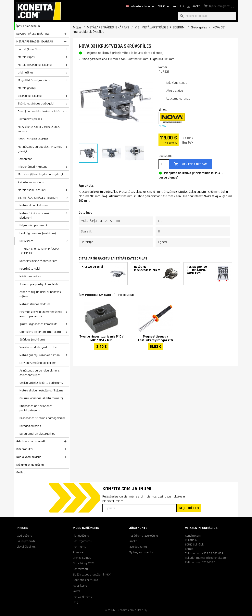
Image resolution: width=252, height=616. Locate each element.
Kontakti (178, 6)
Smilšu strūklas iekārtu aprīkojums (41, 383)
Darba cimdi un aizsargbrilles (37, 434)
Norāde (163, 67)
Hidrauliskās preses (30, 119)
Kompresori (25, 159)
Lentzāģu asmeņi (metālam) (37, 233)
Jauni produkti (26, 541)
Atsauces (78, 552)
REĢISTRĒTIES (189, 508)
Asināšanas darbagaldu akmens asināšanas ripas (39, 373)
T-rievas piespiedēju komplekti (38, 284)
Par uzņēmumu (82, 541)
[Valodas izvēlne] (140, 6)
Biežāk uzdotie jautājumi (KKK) (92, 575)
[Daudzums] (163, 164)
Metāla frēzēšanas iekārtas (35, 65)
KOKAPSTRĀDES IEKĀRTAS (33, 34)
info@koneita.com (217, 558)
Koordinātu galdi (29, 269)
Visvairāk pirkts (26, 547)
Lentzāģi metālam (29, 49)
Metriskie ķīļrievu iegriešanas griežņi (40, 174)
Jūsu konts (138, 528)
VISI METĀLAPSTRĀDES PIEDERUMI (38, 198)
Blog (75, 602)
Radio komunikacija (28, 457)
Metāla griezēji (27, 88)
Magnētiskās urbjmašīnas (34, 80)
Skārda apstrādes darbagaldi (36, 103)
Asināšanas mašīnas (31, 182)
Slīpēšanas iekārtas (30, 96)
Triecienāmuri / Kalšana (32, 167)
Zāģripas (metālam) (32, 339)
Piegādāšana (81, 536)
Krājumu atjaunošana (30, 465)
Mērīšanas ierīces (30, 276)
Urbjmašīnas (25, 72)
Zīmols (162, 110)
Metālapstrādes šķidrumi (35, 304)
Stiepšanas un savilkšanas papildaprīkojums (36, 408)
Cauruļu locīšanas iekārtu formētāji (41, 398)
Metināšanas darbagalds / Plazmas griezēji (40, 149)
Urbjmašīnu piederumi (33, 225)
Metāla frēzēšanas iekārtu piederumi (36, 215)
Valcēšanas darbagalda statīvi (38, 347)
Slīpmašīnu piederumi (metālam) (40, 332)
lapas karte (80, 586)
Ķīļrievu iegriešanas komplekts (38, 324)
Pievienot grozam (190, 164)
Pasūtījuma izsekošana (143, 536)
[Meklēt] (207, 16)
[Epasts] (139, 508)
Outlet (20, 472)
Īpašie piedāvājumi (28, 26)
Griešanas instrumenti (30, 441)
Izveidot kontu (138, 547)
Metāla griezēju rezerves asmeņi (39, 355)
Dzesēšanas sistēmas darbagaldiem (42, 418)
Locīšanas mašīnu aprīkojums (37, 363)
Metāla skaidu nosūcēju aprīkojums (41, 390)
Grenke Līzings (82, 558)
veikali (77, 591)
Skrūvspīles (26, 241)
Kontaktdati (80, 569)
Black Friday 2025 (83, 563)
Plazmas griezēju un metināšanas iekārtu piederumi (40, 314)
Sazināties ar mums (85, 580)
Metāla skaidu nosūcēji (32, 190)
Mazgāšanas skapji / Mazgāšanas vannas (39, 129)
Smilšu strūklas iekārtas (33, 139)
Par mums (79, 547)
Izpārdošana (24, 536)
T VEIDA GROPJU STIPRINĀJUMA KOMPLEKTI (40, 251)
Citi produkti (24, 449)
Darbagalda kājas (30, 426)
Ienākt (133, 541)
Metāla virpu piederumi (33, 205)
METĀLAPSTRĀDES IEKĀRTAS (34, 41)
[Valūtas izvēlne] (164, 6)
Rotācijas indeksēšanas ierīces (38, 261)
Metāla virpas (26, 57)
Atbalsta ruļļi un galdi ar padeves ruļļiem (40, 294)
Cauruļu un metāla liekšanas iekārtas (41, 111)
